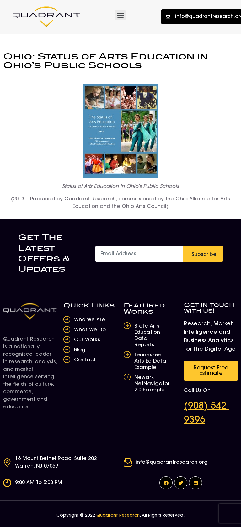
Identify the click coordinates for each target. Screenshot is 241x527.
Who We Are (89, 320)
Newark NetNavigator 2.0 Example (152, 384)
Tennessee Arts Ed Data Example (150, 361)
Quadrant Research (118, 516)
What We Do (90, 330)
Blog (79, 350)
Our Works (87, 340)
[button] (120, 15)
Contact (84, 360)
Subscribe (204, 254)
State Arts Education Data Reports (147, 336)
